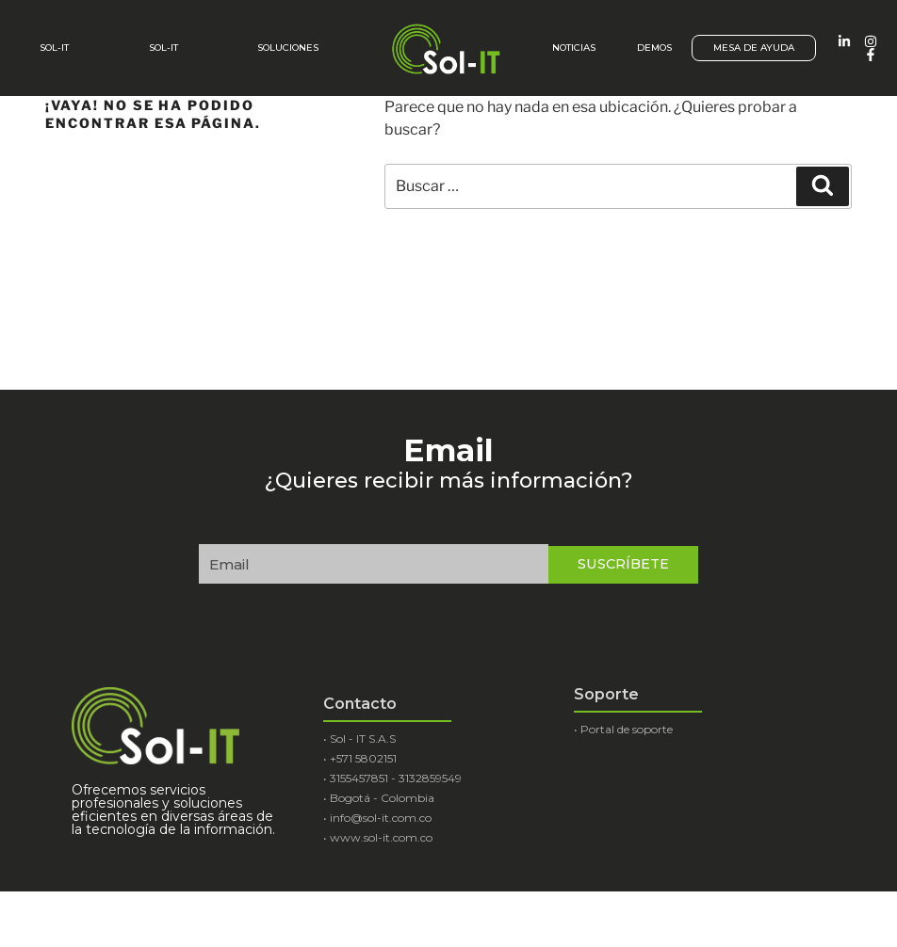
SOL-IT (163, 47)
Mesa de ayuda (753, 47)
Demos (654, 47)
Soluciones (287, 47)
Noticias (573, 47)
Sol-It (54, 47)
